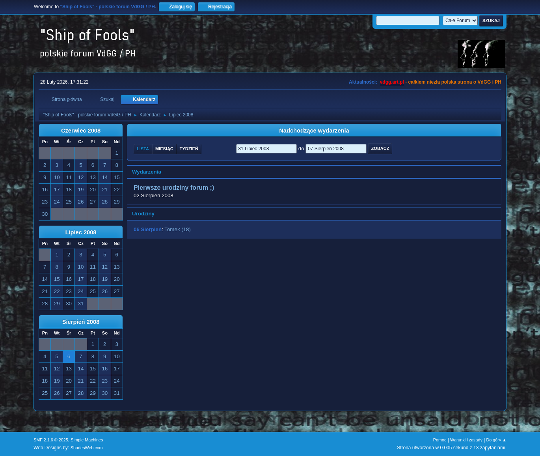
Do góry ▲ (496, 439)
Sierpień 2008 (81, 322)
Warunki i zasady (466, 439)
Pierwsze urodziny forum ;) (174, 187)
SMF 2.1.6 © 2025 (51, 439)
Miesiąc (164, 148)
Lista (143, 148)
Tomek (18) (177, 229)
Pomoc (440, 439)
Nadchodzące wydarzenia (314, 130)
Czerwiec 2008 (81, 130)
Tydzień (189, 148)
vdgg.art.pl (392, 82)
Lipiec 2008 (80, 232)
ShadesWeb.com (87, 447)
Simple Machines (87, 439)
